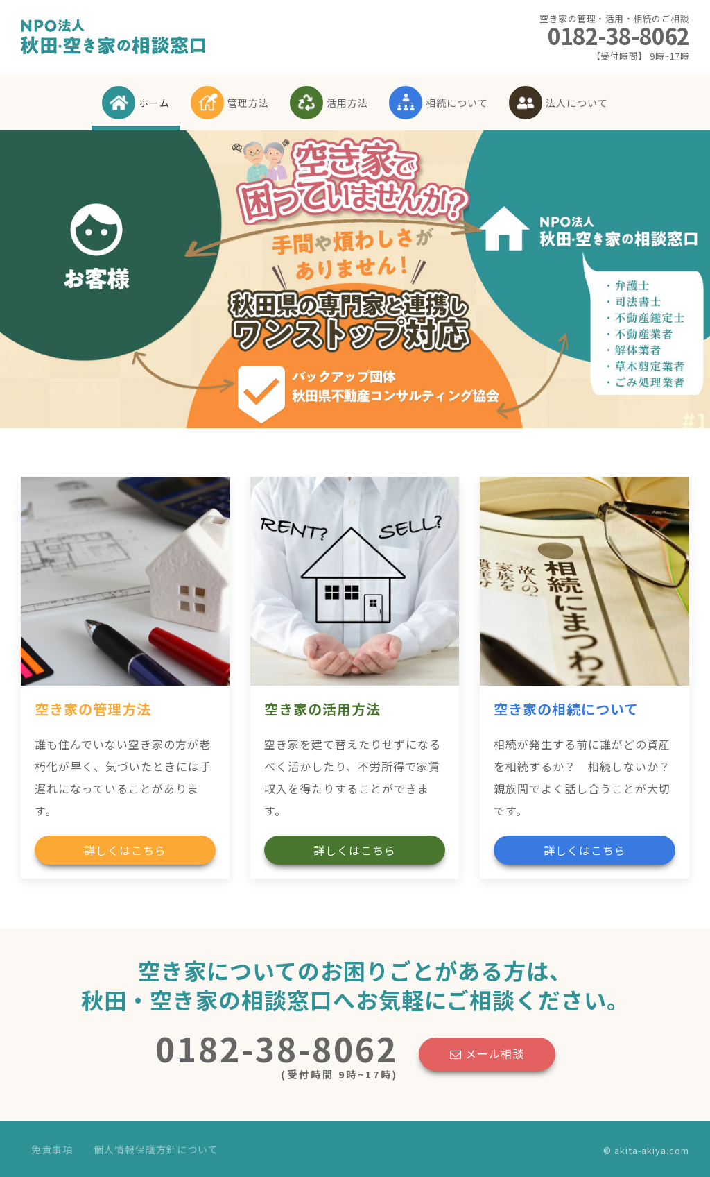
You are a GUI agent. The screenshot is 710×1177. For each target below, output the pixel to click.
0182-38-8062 (614, 37)
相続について (438, 102)
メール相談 (487, 1053)
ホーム (136, 102)
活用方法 (329, 102)
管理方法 (230, 102)
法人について (558, 102)
